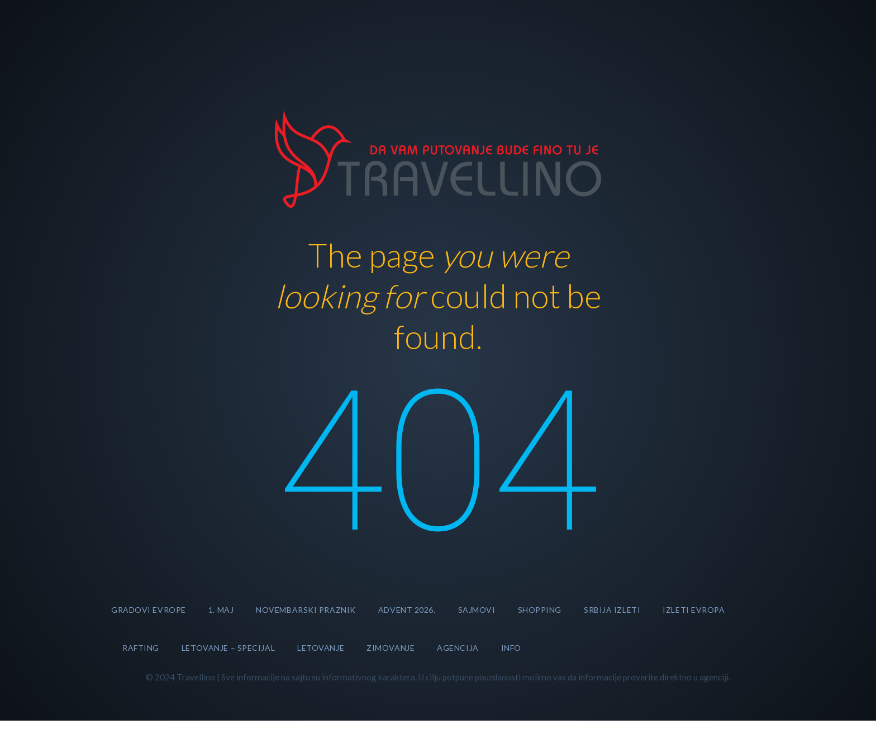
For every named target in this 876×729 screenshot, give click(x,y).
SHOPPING (539, 609)
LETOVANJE (320, 647)
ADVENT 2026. (407, 609)
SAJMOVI (477, 609)
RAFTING (140, 647)
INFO (511, 647)
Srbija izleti (612, 609)
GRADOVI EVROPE (148, 609)
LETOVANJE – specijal (228, 647)
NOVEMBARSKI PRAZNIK (306, 609)
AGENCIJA (457, 647)
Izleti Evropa (694, 609)
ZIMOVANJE (390, 647)
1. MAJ (221, 609)
